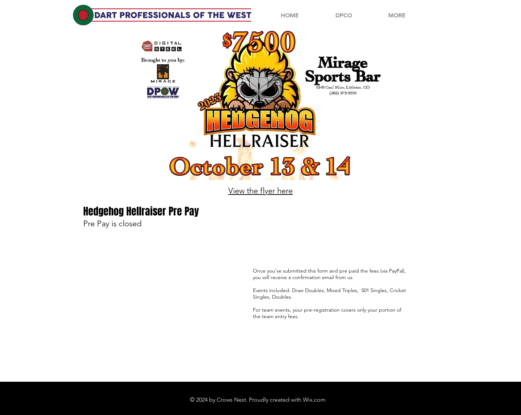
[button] (397, 15)
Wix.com (314, 399)
